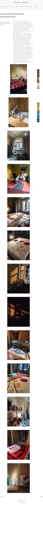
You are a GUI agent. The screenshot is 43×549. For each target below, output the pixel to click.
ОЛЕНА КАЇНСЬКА (21, 2)
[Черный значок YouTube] (19, 500)
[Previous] (3, 496)
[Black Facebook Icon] (21, 500)
